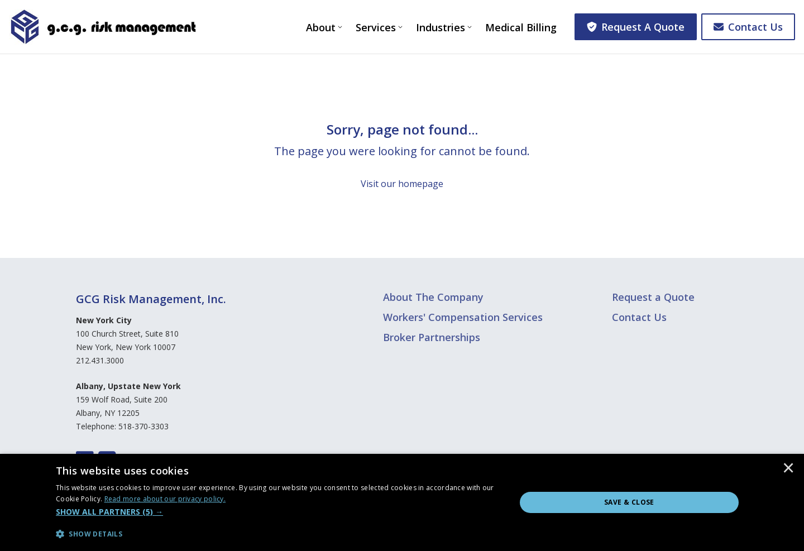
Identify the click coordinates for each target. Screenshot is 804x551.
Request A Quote (636, 26)
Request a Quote (653, 297)
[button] (279, 512)
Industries (440, 27)
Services (376, 27)
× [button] (788, 469)
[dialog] (402, 502)
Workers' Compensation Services (463, 317)
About (321, 27)
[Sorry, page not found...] (402, 155)
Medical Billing (521, 27)
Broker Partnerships (431, 337)
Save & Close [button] (629, 502)
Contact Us (748, 26)
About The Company (433, 297)
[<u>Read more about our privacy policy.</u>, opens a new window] (165, 499)
